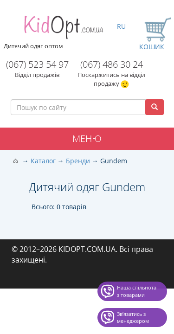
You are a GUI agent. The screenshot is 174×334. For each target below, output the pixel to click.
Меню (87, 138)
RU (121, 26)
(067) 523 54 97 (37, 64)
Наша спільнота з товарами (136, 291)
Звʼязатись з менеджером (133, 317)
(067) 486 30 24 (111, 64)
